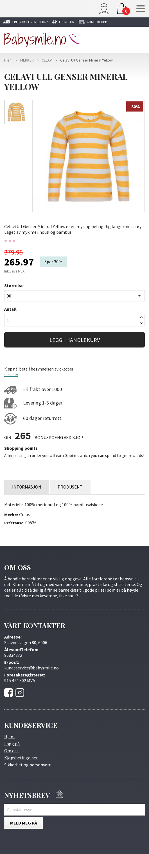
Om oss (11, 750)
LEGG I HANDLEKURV (74, 339)
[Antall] (71, 320)
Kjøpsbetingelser (21, 757)
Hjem (9, 736)
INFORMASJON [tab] (27, 487)
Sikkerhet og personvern (27, 764)
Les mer (11, 374)
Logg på (12, 743)
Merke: (11, 514)
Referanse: (14, 522)
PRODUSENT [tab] (72, 487)
